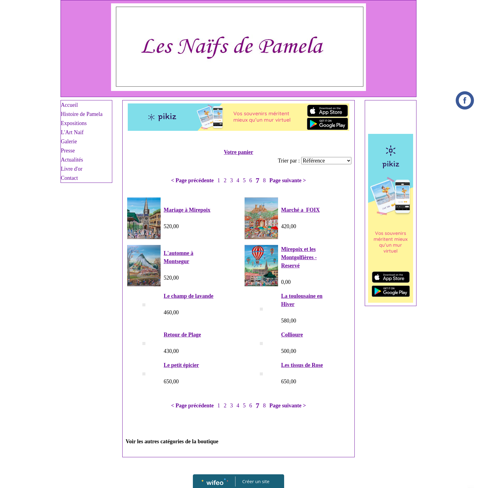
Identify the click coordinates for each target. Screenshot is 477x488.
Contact (69, 178)
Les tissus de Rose (302, 365)
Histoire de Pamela (82, 114)
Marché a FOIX (300, 210)
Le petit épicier (181, 365)
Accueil (69, 105)
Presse (68, 151)
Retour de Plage (182, 335)
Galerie (69, 141)
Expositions (74, 123)
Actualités (72, 160)
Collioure (292, 335)
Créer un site (256, 481)
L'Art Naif (72, 132)
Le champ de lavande (189, 296)
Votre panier (238, 152)
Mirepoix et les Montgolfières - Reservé (299, 257)
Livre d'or (71, 169)
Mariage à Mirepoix (187, 210)
